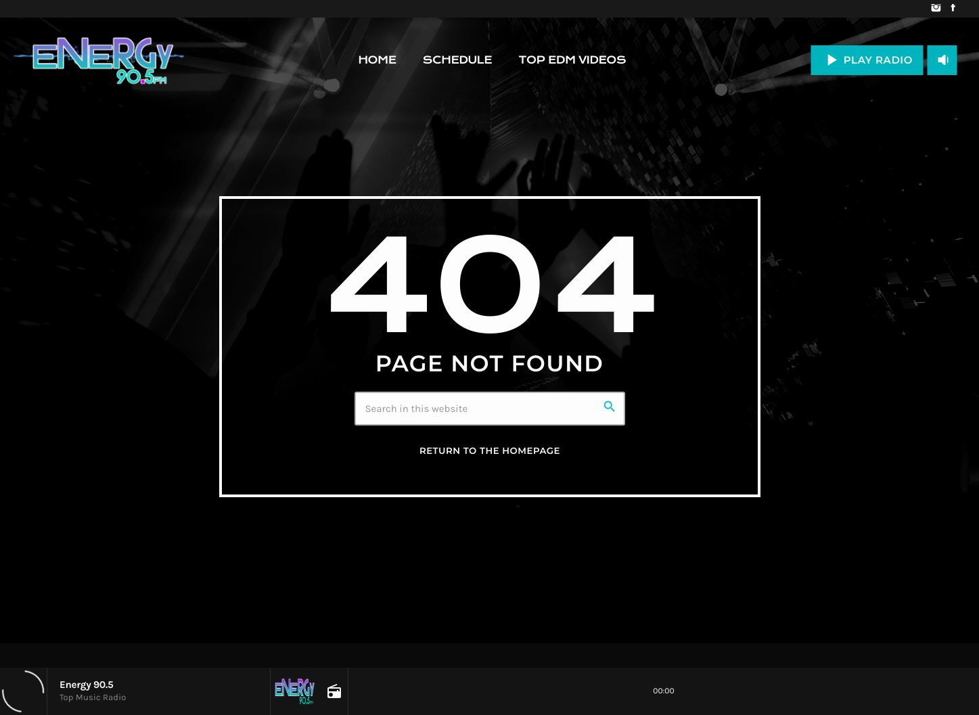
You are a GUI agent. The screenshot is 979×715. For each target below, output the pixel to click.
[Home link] (99, 60)
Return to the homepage (489, 451)
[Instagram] (936, 9)
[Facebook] (953, 9)
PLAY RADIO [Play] (867, 60)
